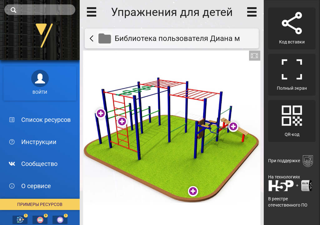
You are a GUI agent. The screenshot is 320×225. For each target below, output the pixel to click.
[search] (39, 9)
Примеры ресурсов (39, 204)
